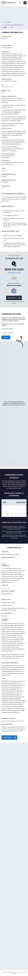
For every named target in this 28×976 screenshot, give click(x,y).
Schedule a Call (14, 272)
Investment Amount (7, 329)
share (10, 27)
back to (6, 22)
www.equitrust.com (7, 86)
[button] (25, 2)
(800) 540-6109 (20, 2)
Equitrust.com (5, 588)
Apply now (15, 298)
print (3, 27)
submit (6, 337)
